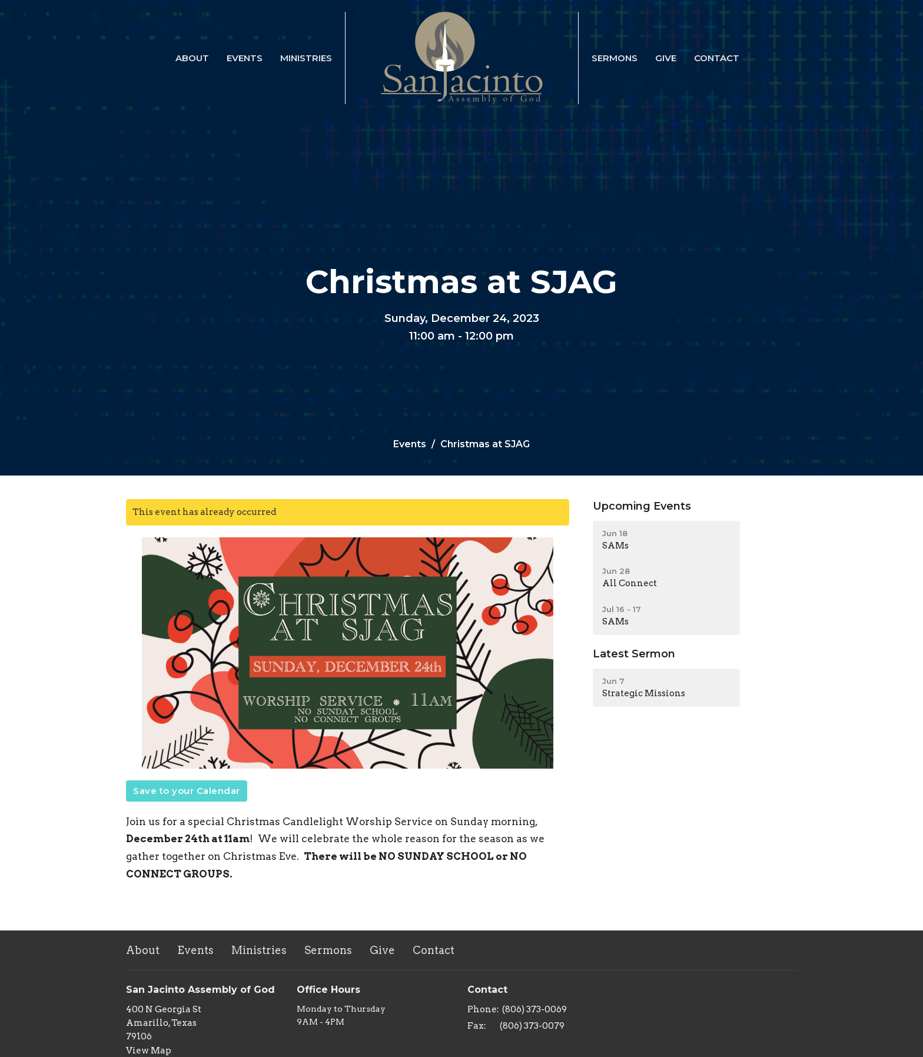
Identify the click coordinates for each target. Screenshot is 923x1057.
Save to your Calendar (186, 790)
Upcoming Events (642, 506)
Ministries (306, 58)
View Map (148, 1050)
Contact (716, 58)
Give (665, 58)
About (192, 58)
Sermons (615, 58)
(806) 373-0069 (534, 1009)
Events (245, 58)
